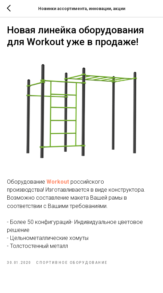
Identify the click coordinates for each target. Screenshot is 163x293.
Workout (57, 181)
